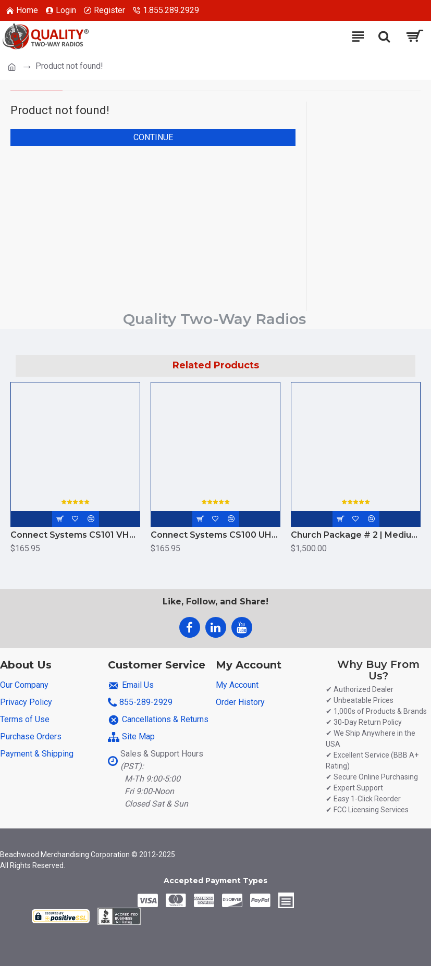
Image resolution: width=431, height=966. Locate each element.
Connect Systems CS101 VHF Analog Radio (75, 535)
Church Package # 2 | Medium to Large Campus (356, 535)
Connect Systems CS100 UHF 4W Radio (215, 535)
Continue (153, 137)
